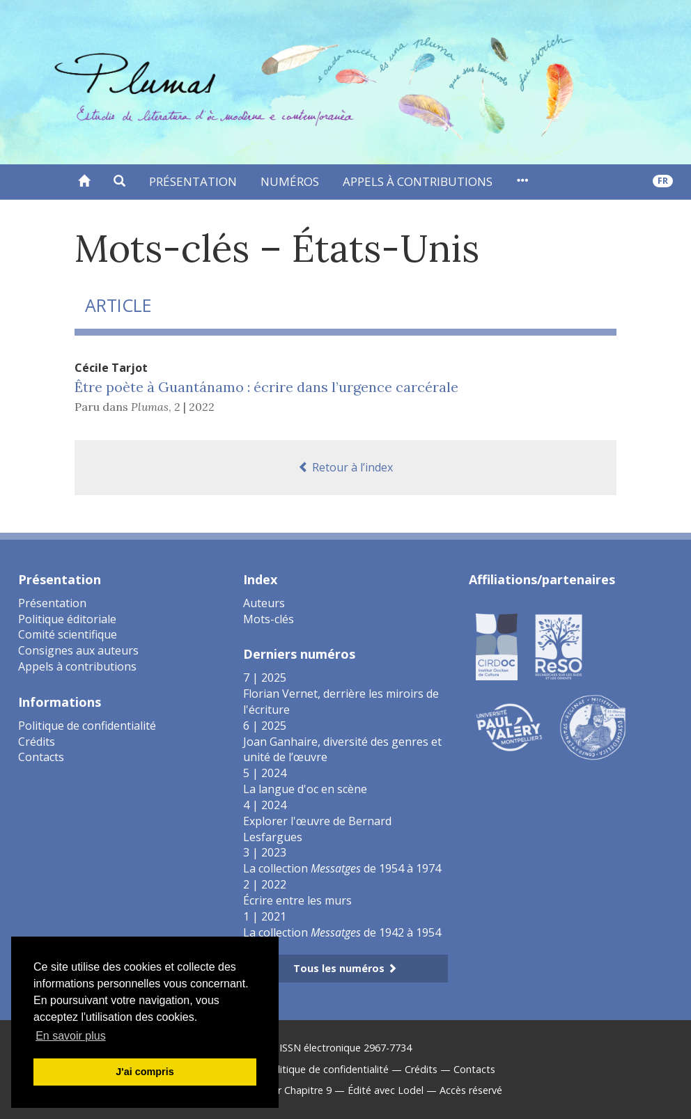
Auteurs (264, 603)
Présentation (193, 181)
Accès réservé (471, 1090)
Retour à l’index (345, 467)
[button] (119, 181)
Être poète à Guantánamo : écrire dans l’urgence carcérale (266, 387)
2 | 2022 (194, 407)
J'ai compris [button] (144, 1071)
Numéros (290, 181)
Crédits (36, 741)
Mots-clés (268, 619)
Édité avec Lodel (386, 1090)
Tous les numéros (345, 968)
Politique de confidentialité (87, 725)
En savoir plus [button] (71, 1036)
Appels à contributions (417, 181)
